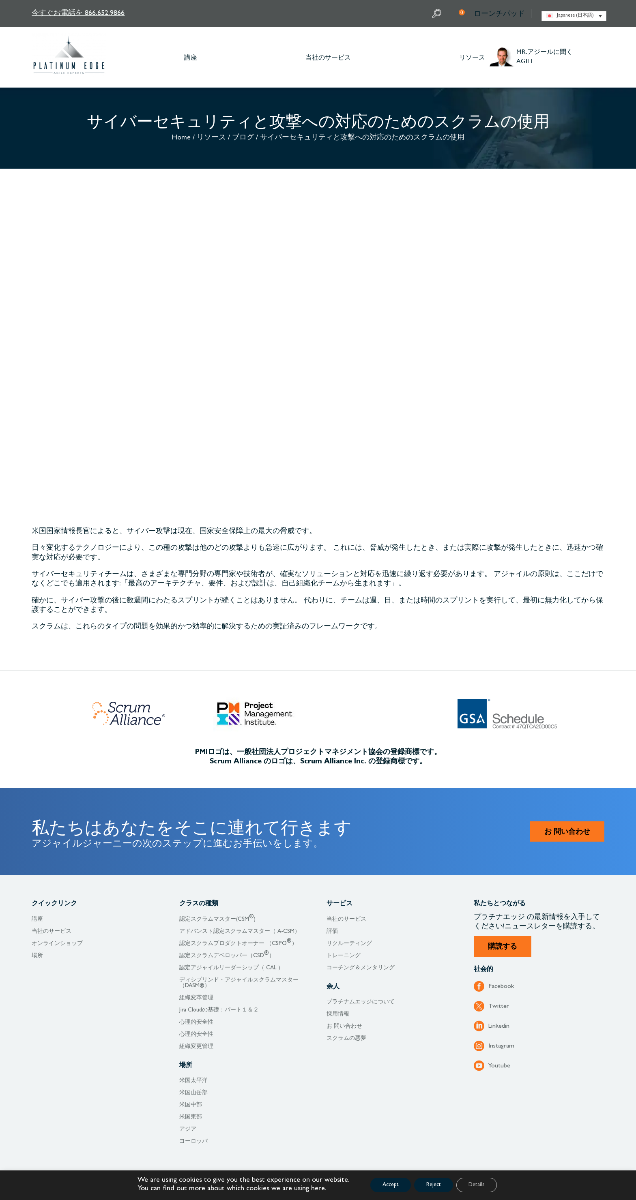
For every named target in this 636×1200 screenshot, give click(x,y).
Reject (433, 1185)
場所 (37, 956)
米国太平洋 (193, 1081)
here (318, 1189)
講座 (190, 57)
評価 (332, 931)
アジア (187, 1129)
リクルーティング (349, 944)
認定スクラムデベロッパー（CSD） (227, 956)
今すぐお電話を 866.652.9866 (78, 12)
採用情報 (338, 1014)
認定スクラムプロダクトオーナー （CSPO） (238, 944)
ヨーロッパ (193, 1141)
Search (437, 13)
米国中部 (190, 1105)
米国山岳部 (193, 1093)
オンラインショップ (57, 944)
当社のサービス (328, 57)
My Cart (462, 12)
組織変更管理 (196, 1047)
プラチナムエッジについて (361, 1002)
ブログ (243, 138)
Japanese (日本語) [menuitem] (575, 15)
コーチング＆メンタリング (361, 968)
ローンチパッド (499, 13)
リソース (472, 57)
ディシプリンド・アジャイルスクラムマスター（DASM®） (239, 983)
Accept (390, 1185)
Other (600, 57)
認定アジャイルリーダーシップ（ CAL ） (231, 968)
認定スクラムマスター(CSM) (217, 919)
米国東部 (190, 1117)
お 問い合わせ (567, 832)
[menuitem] (573, 16)
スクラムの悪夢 (346, 1038)
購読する (502, 947)
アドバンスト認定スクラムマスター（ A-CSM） (239, 931)
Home (181, 138)
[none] (573, 16)
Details (476, 1185)
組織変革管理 (196, 998)
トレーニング (344, 956)
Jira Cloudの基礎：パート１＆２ (219, 1010)
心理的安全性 (196, 1022)
